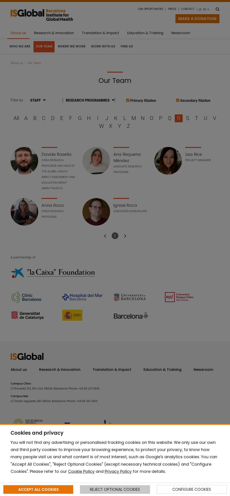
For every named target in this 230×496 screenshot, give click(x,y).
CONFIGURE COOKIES (191, 489)
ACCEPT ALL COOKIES (38, 489)
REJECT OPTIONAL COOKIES (115, 489)
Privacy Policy (118, 471)
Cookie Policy (81, 471)
